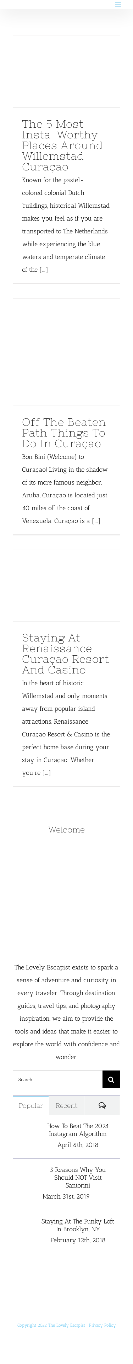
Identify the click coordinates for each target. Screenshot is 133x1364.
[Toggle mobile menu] (118, 4)
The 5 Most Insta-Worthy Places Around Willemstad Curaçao (62, 145)
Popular (31, 1105)
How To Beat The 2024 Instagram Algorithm (78, 1130)
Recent (66, 1105)
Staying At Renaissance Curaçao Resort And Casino (65, 653)
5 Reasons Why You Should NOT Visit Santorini (78, 1177)
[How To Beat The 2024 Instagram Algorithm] (27, 1128)
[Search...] (57, 1079)
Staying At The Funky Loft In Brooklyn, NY (77, 1225)
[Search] (111, 1079)
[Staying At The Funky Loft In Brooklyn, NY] (27, 1224)
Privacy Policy (102, 1325)
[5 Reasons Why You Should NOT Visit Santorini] (27, 1172)
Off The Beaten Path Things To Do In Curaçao (64, 432)
